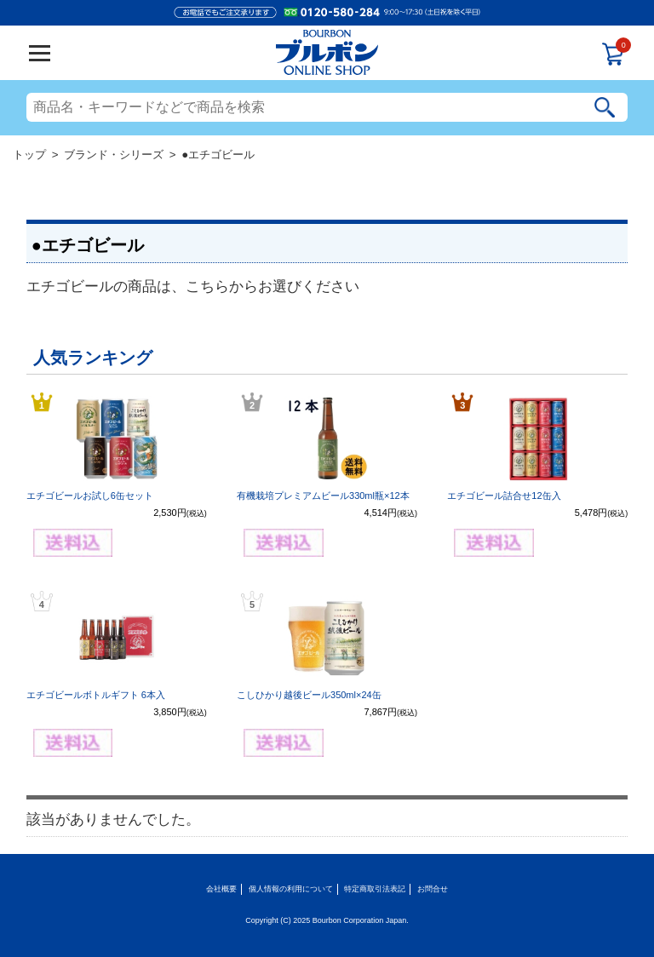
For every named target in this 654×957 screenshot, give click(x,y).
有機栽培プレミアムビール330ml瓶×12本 (323, 495)
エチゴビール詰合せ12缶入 (503, 495)
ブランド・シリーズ (114, 154)
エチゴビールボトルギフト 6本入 (95, 695)
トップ (29, 154)
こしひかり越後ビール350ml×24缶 (309, 695)
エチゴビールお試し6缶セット (89, 495)
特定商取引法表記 (374, 889)
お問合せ (432, 889)
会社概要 (221, 889)
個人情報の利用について (291, 889)
